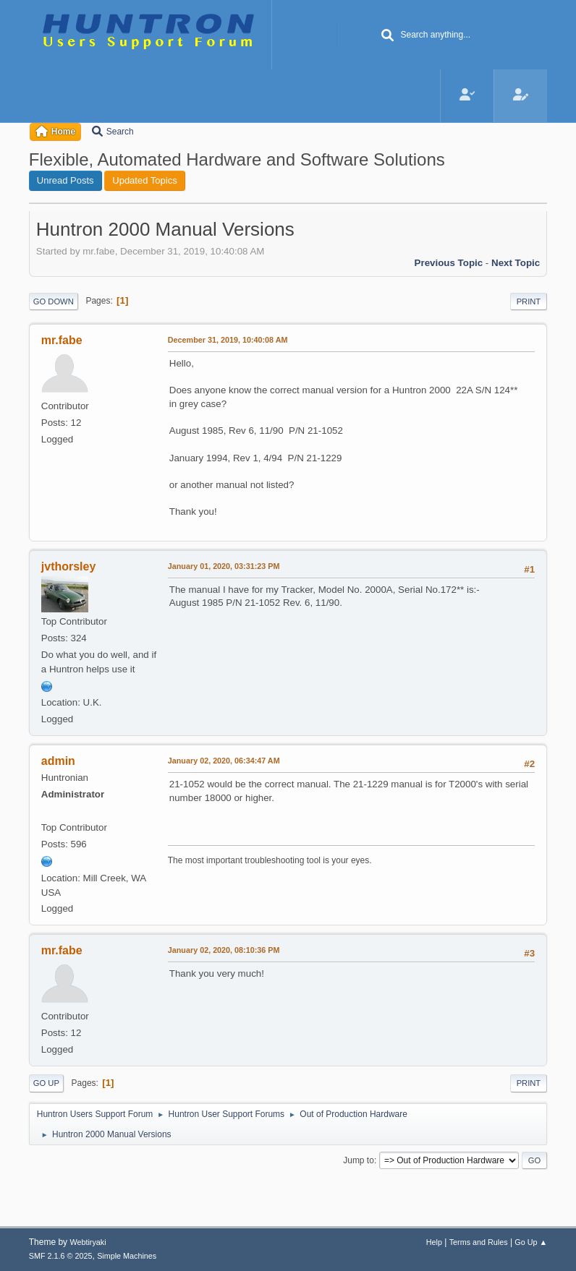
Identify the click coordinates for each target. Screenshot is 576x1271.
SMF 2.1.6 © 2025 (61, 1255)
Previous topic (449, 262)
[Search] (387, 36)
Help (434, 1242)
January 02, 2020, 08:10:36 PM (224, 950)
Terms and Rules (478, 1242)
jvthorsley (68, 566)
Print (529, 301)
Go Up (46, 1083)
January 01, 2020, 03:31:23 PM (224, 566)
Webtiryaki (87, 1242)
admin (58, 761)
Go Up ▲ (530, 1242)
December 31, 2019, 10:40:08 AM (228, 339)
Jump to (358, 1160)
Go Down (53, 301)
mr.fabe (61, 340)
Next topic (515, 262)
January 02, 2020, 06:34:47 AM (224, 760)
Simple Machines (126, 1255)
